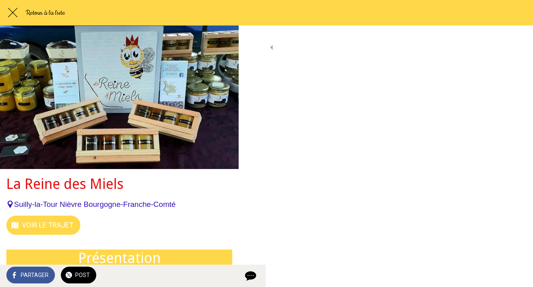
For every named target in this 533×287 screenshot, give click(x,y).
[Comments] (222, 275)
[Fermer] (13, 13)
